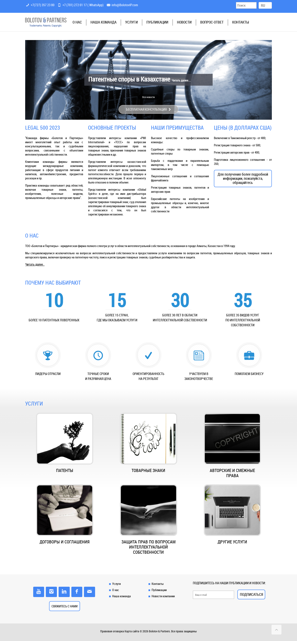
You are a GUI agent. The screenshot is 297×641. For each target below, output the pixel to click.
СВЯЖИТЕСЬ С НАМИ (65, 606)
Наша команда (121, 596)
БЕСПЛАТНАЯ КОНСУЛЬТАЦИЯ (148, 109)
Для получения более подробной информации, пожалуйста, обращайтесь (243, 178)
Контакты (158, 584)
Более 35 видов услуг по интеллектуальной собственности (242, 320)
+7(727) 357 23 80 (42, 5)
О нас (115, 590)
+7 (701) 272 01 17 (74, 5)
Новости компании (163, 596)
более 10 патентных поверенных (54, 320)
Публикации (159, 590)
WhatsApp (96, 5)
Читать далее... (181, 80)
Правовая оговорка (112, 631)
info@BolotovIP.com (125, 5)
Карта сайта (132, 631)
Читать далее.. (35, 264)
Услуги (116, 584)
